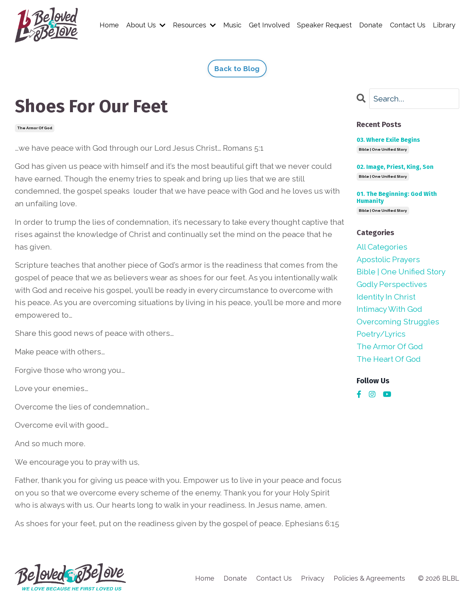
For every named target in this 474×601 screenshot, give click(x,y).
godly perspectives (392, 284)
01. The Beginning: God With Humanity (397, 197)
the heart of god (389, 359)
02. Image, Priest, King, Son (395, 166)
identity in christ (386, 296)
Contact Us (407, 25)
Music (232, 25)
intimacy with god (389, 309)
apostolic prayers (388, 259)
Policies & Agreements (369, 578)
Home (109, 25)
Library (444, 25)
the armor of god (34, 128)
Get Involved (269, 25)
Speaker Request (324, 25)
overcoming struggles (398, 321)
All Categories (382, 246)
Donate (371, 25)
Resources (194, 25)
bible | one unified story (383, 149)
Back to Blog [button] (237, 68)
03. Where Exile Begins (388, 139)
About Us (146, 25)
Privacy (312, 578)
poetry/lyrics (381, 333)
